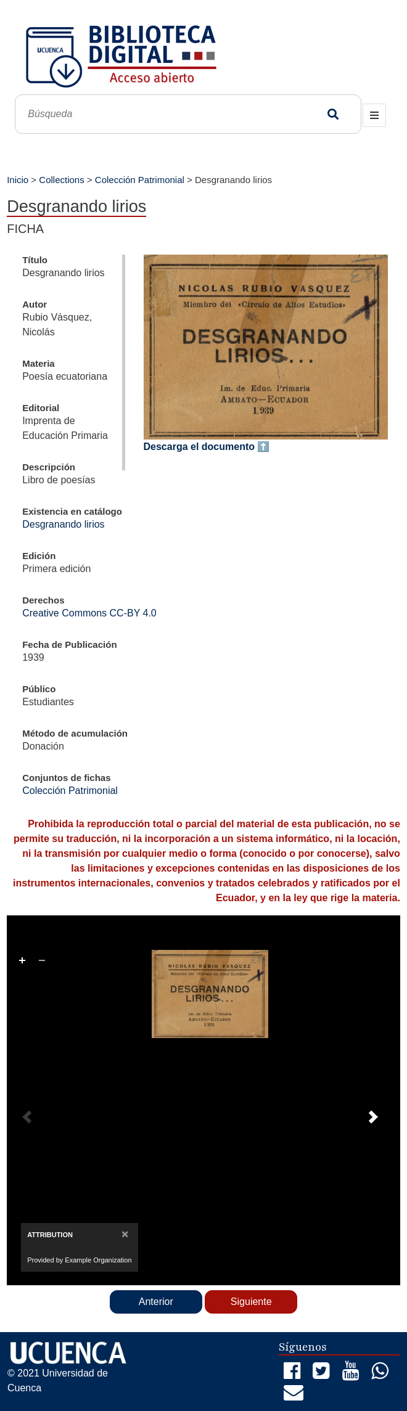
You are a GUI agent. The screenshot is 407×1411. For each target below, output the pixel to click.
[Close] (125, 1233)
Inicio (17, 179)
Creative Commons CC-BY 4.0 (89, 613)
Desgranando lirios (63, 524)
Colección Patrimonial (139, 179)
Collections (61, 179)
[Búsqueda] (172, 114)
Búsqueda (333, 114)
